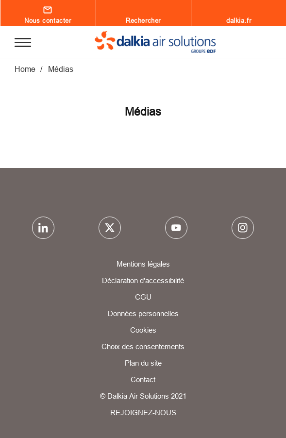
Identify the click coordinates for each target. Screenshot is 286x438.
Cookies (143, 330)
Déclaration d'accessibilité (143, 280)
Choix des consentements (143, 346)
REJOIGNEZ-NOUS (143, 412)
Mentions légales (143, 264)
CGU (143, 297)
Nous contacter (47, 20)
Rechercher (143, 20)
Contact (143, 379)
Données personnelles (143, 313)
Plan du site (143, 363)
